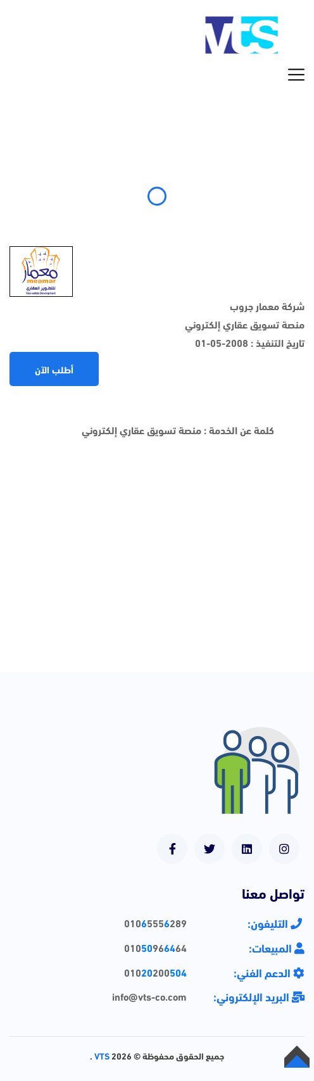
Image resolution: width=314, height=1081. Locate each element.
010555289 (155, 922)
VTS (102, 1055)
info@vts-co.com (149, 996)
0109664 (155, 947)
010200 (155, 972)
